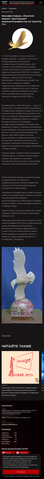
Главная (4, 8)
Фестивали (12, 8)
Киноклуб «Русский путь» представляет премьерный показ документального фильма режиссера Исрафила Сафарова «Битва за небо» (20, 391)
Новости (4, 385)
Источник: (6, 335)
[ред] (4, 24)
